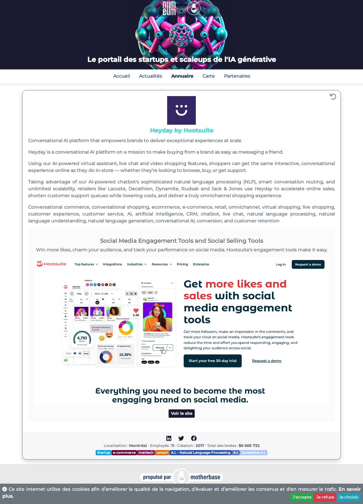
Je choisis (348, 497)
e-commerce (124, 452)
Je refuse (325, 497)
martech (145, 452)
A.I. (236, 452)
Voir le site (181, 413)
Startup (103, 452)
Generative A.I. (253, 452)
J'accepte (302, 497)
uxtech (162, 452)
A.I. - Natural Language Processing (200, 452)
